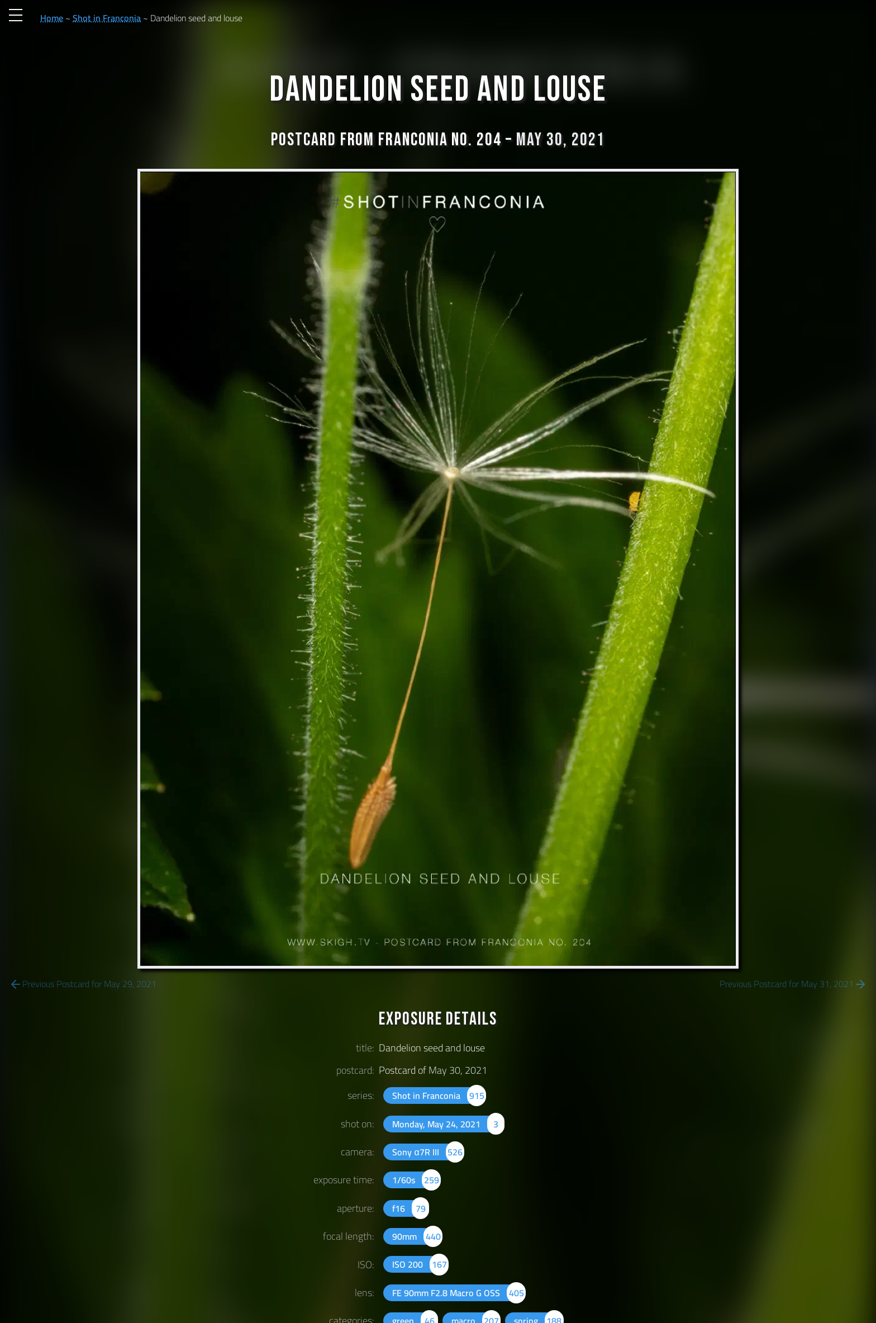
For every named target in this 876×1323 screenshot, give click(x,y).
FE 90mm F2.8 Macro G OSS (458, 1292)
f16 (410, 1208)
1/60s (416, 1180)
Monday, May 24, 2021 (448, 1124)
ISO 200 (420, 1264)
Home (51, 18)
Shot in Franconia (107, 18)
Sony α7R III (428, 1152)
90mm (417, 1236)
